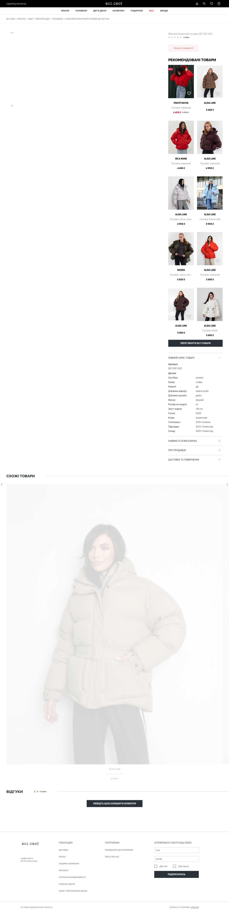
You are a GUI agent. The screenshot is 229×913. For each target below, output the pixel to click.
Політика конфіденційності (72, 877)
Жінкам (65, 11)
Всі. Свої (10, 19)
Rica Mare (181, 158)
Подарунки (137, 11)
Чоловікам (81, 11)
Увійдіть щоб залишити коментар (114, 803)
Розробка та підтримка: (184, 907)
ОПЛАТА (62, 857)
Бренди (164, 11)
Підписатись (176, 874)
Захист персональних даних (73, 891)
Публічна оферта (67, 884)
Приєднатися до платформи (119, 850)
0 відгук (186, 37)
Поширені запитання (69, 864)
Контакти (63, 870)
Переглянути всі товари (195, 343)
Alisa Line (210, 103)
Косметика (118, 11)
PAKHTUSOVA (181, 103)
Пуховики (57, 19)
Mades (181, 270)
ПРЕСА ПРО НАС (112, 857)
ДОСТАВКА (63, 850)
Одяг (30, 19)
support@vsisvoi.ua (16, 3)
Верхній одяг (43, 19)
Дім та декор (99, 11)
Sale (151, 11)
